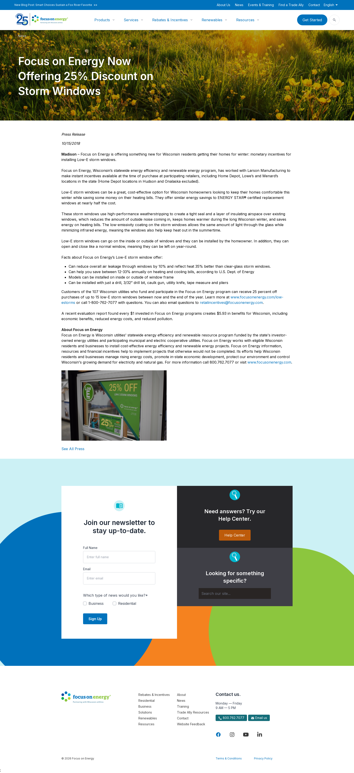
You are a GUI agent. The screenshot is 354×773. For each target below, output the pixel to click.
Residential (146, 700)
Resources (245, 20)
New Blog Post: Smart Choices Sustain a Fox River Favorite (55, 5)
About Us (223, 5)
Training (183, 706)
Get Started (312, 20)
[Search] (235, 593)
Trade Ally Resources (193, 712)
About (181, 695)
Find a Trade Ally (291, 5)
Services (131, 20)
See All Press (72, 449)
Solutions (145, 712)
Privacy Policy (263, 758)
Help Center (234, 535)
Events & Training (261, 5)
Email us (259, 718)
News (239, 5)
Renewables (212, 20)
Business (144, 706)
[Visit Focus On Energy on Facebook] (218, 734)
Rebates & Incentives (170, 20)
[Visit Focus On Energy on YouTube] (246, 734)
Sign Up (95, 619)
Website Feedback (191, 724)
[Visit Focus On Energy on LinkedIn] (259, 734)
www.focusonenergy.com (269, 362)
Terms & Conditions (229, 758)
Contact (314, 5)
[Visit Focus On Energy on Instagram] (232, 734)
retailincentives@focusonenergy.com (231, 302)
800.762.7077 (231, 718)
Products (102, 20)
